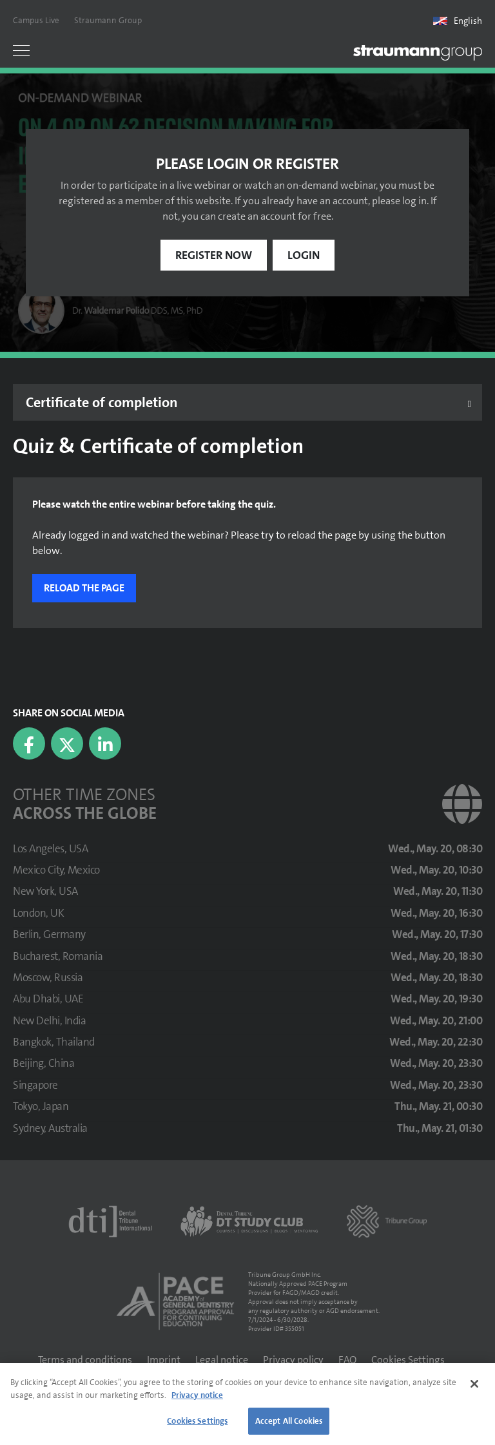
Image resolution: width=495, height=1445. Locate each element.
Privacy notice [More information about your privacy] (197, 1395)
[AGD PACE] (175, 1301)
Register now (213, 255)
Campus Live (36, 20)
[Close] (474, 1384)
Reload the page (84, 588)
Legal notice (221, 1359)
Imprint (163, 1359)
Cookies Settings (408, 1359)
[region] (247, 1404)
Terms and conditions (85, 1359)
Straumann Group (108, 20)
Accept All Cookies (288, 1420)
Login (303, 255)
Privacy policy (293, 1359)
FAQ (347, 1359)
